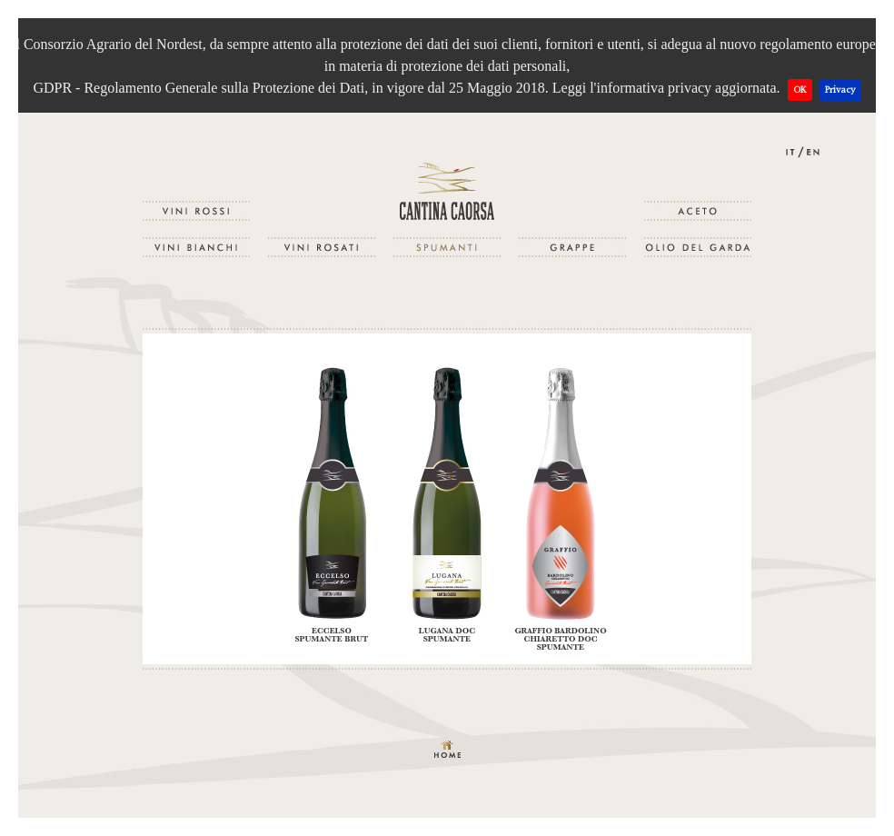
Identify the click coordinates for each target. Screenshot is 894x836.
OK (800, 90)
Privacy (840, 90)
